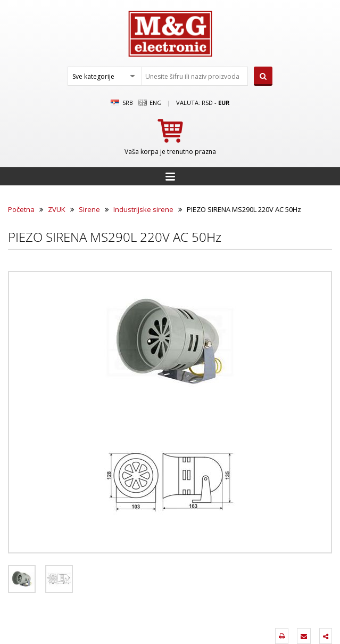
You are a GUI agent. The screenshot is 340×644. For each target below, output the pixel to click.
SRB (121, 103)
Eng (150, 103)
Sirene (89, 209)
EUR (223, 103)
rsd (207, 103)
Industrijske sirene (143, 209)
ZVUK (56, 209)
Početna (21, 209)
